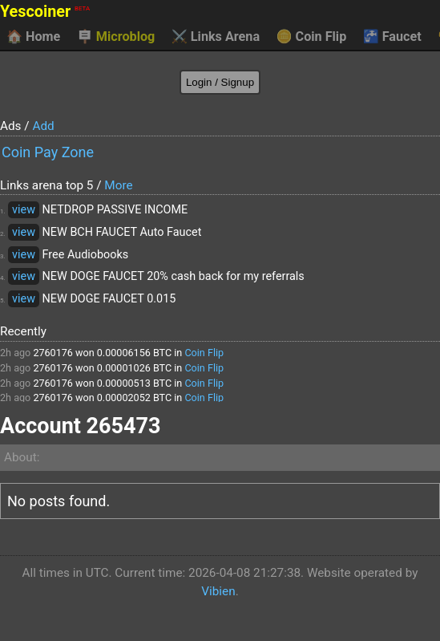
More (118, 185)
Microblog (116, 37)
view (23, 210)
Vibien (218, 591)
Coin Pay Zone (48, 152)
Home (33, 37)
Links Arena (216, 37)
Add (43, 126)
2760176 (53, 353)
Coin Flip (312, 37)
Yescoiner (45, 11)
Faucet (392, 37)
